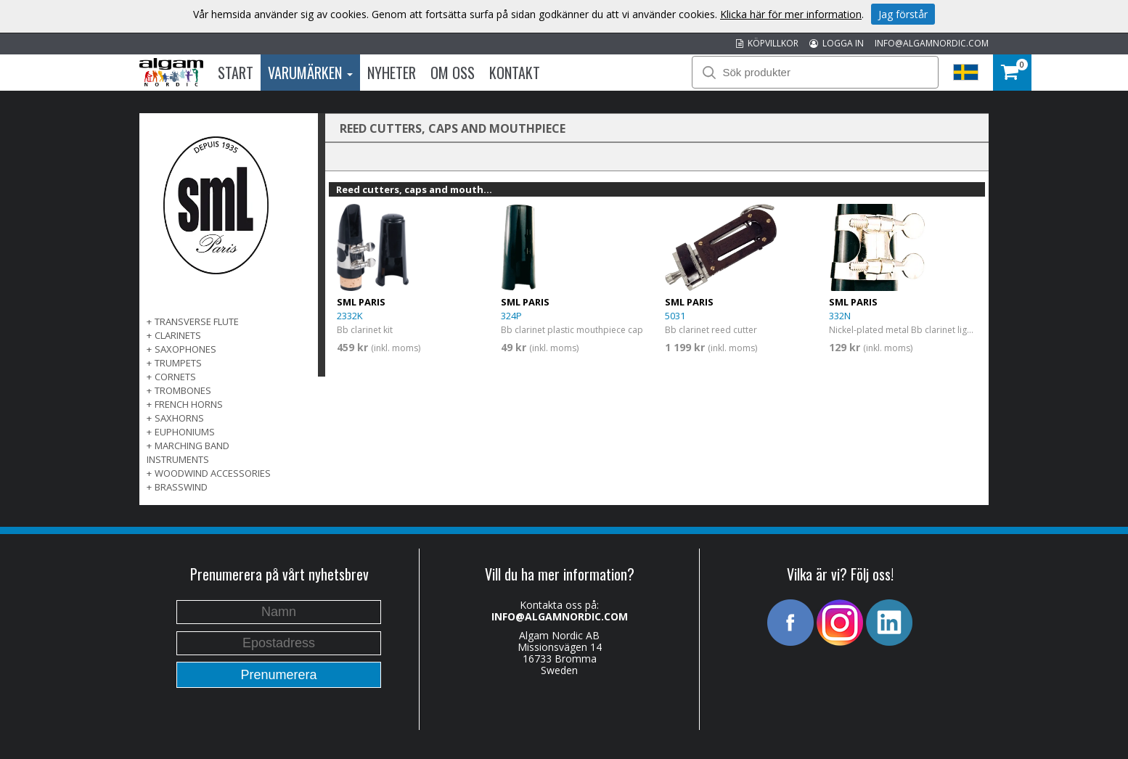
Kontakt (514, 72)
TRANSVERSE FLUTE (197, 321)
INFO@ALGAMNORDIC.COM (932, 43)
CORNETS (175, 376)
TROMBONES (183, 390)
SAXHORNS (179, 417)
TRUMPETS (178, 362)
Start (235, 72)
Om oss (452, 72)
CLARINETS (178, 335)
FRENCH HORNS (189, 404)
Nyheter (391, 72)
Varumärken (310, 72)
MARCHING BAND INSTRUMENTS (188, 452)
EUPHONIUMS (185, 431)
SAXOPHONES (185, 349)
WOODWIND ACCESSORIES (213, 473)
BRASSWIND (181, 486)
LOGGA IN (836, 43)
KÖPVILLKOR (767, 43)
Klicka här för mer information (791, 14)
